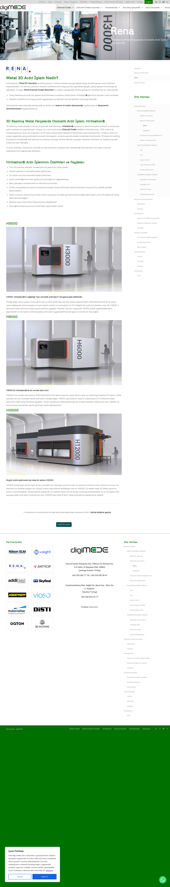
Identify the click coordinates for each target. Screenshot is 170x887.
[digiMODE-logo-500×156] (13, 7)
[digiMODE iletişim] (64, 524)
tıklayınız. (49, 870)
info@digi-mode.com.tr (89, 607)
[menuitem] (42, 2)
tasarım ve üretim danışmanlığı (69, 105)
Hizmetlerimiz (112, 7)
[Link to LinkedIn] (156, 2)
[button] (163, 880)
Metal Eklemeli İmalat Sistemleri (38, 90)
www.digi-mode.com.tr (17, 855)
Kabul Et (44, 877)
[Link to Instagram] (160, 2)
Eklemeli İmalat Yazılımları (89, 7)
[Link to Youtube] (163, 2)
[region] (32, 864)
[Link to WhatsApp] (167, 2)
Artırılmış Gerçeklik (133, 7)
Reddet (20, 877)
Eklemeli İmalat (65, 7)
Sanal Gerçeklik (154, 7)
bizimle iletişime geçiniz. (100, 512)
